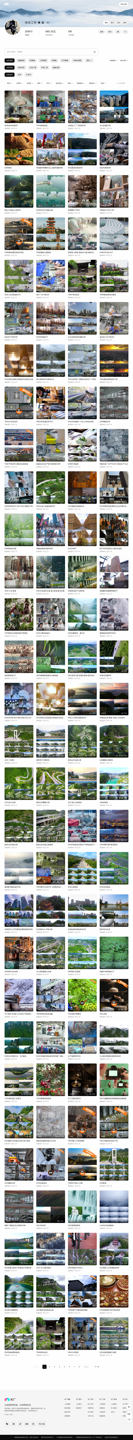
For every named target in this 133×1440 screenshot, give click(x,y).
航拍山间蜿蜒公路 (43, 802)
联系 (109, 32)
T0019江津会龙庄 (11, 421)
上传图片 (79, 1404)
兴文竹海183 (41, 1225)
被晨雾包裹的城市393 (13, 887)
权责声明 (125, 1416)
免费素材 (67, 1416)
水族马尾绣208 (105, 168)
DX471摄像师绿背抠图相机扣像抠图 (113, 1098)
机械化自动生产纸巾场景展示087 (48, 464)
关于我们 (125, 1404)
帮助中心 (125, 1412)
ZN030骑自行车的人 (75, 1268)
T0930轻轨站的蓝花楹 (44, 1014)
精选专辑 (67, 1412)
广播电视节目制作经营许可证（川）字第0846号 (88, 1437)
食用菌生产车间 (74, 210)
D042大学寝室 (73, 1352)
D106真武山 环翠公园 (44, 929)
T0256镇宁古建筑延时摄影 (78, 1310)
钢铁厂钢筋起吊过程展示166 (15, 1225)
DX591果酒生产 (42, 337)
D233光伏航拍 (105, 887)
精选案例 (102, 1416)
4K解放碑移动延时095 (44, 548)
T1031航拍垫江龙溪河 (13, 1098)
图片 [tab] (112, 22)
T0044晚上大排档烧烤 (76, 1141)
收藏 (101, 32)
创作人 (113, 1412)
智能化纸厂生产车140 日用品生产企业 (114, 464)
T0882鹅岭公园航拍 (43, 252)
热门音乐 (91, 1404)
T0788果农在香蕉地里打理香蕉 (16, 633)
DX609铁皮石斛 (10, 548)
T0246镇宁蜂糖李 (74, 1014)
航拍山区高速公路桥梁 (44, 845)
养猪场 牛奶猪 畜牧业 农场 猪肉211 (81, 252)
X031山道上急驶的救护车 (45, 506)
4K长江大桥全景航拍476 (77, 718)
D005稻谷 (8, 168)
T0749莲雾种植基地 (43, 1098)
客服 (128, 1414)
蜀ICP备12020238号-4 (47, 1437)
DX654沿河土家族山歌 (44, 210)
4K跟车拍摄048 (105, 675)
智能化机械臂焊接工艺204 (46, 1141)
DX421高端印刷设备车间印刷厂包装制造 (50, 1056)
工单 (128, 1419)
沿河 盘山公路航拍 (75, 802)
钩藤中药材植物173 (107, 971)
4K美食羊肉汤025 (11, 125)
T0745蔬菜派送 (42, 125)
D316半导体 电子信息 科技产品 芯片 (18, 718)
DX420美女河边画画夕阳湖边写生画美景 (50, 718)
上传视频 (67, 1404)
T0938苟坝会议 (42, 1352)
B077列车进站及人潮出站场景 (111, 548)
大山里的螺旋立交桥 (43, 971)
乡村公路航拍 (73, 887)
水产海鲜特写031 (74, 1056)
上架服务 (114, 1404)
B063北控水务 (105, 929)
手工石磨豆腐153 (74, 1098)
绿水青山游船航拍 (11, 1310)
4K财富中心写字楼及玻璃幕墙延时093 (19, 929)
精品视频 (67, 1408)
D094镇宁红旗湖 (74, 971)
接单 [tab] (124, 22)
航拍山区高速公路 (11, 845)
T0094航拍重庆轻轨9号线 (14, 252)
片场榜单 (102, 1412)
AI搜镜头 (102, 1408)
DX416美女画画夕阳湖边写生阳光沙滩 (19, 379)
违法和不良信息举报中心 (111, 1437)
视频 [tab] (106, 22)
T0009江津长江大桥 (75, 1183)
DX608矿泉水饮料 (11, 971)
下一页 (97, 1367)
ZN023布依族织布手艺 (44, 421)
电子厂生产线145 (42, 295)
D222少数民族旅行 (43, 633)
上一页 (36, 1367)
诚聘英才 (125, 1408)
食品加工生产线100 (107, 337)
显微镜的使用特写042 (108, 633)
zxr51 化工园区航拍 (43, 1268)
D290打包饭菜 (73, 464)
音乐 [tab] (118, 22)
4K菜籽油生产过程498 (76, 591)
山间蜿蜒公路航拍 (106, 760)
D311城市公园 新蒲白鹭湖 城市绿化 (81, 675)
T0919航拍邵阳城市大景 (109, 379)
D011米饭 (103, 1014)
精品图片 (79, 1408)
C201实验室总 (41, 1183)
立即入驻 (91, 1416)
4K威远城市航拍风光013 (77, 929)
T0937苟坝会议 (73, 295)
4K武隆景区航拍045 (75, 168)
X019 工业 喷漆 (10, 591)
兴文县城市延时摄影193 (77, 337)
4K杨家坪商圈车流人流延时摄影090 (49, 168)
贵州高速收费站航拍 (12, 1352)
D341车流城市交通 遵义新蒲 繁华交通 (50, 591)
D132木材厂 (72, 548)
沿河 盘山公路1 (10, 802)
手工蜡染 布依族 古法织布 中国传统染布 (19, 1014)
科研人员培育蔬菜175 (13, 295)
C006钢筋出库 (105, 421)
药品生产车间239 (11, 337)
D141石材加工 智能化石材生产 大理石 (82, 379)
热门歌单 (91, 1412)
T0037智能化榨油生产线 (109, 1141)
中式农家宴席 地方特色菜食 (110, 1310)
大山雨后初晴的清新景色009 (110, 1056)
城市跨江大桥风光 (43, 760)
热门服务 (114, 1408)
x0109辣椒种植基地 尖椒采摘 (47, 675)
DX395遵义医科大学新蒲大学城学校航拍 (19, 1268)
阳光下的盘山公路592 (13, 210)
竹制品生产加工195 (107, 210)
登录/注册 (124, 4)
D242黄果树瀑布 (74, 1225)
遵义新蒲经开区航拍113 (45, 379)
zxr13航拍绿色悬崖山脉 (45, 1310)
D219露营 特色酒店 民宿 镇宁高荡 (17, 1141)
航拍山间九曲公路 (74, 760)
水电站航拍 (104, 802)
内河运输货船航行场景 (108, 1352)
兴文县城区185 (105, 125)
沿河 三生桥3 (9, 760)
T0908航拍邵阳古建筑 (108, 295)
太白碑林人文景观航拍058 (109, 1268)
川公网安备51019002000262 (64, 1437)
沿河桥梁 (103, 1183)
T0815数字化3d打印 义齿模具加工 (49, 887)
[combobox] (51, 52)
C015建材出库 (10, 1183)
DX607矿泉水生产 (106, 252)
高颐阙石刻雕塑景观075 (108, 591)
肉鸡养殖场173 (10, 675)
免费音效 (91, 1408)
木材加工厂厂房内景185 (77, 125)
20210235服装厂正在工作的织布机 (81, 421)
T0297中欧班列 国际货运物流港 (16, 464)
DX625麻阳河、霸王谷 (76, 633)
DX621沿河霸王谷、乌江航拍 (15, 1056)
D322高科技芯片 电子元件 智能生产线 (19, 506)
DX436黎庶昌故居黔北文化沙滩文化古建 (114, 506)
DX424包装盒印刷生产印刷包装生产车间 (82, 845)
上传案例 (102, 1404)
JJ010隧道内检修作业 (76, 506)
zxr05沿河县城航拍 (107, 1225)
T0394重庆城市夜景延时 (109, 845)
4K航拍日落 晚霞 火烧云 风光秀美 (112, 718)
